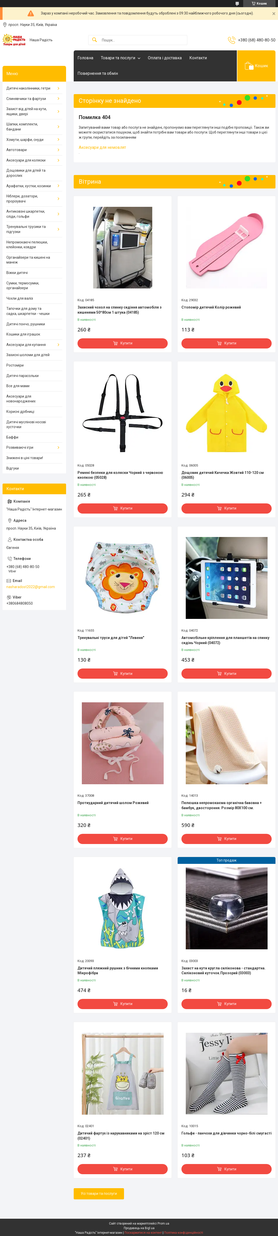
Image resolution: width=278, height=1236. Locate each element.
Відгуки (12, 468)
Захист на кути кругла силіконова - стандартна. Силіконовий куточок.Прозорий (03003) (223, 970)
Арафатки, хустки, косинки (28, 186)
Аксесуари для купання (26, 345)
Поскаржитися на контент (143, 1232)
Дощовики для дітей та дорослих (25, 173)
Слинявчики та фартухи (26, 99)
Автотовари (16, 150)
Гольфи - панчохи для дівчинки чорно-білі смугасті (226, 1133)
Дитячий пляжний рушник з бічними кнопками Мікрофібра (118, 970)
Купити (126, 343)
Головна (85, 57)
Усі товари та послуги (99, 1193)
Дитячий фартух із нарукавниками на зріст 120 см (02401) (121, 1135)
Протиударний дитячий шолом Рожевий (113, 803)
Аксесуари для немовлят (102, 147)
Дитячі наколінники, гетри (28, 88)
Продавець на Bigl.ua (139, 1228)
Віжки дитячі (17, 273)
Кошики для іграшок (23, 334)
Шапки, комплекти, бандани (22, 126)
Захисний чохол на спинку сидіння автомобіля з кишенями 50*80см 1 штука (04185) (120, 309)
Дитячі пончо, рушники (25, 324)
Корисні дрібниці (20, 412)
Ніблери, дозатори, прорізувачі (22, 198)
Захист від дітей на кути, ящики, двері (26, 111)
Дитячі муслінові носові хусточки (26, 424)
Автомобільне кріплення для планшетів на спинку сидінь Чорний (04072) (225, 640)
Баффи (12, 437)
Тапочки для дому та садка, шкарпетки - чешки (28, 311)
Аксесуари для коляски (25, 160)
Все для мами (17, 386)
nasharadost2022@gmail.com (30, 587)
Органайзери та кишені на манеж (28, 260)
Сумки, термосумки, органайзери (22, 285)
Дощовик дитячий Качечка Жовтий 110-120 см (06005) (222, 475)
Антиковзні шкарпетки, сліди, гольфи (25, 214)
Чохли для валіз (19, 298)
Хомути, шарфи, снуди (24, 140)
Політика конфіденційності (183, 1232)
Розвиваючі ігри (19, 447)
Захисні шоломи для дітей (28, 355)
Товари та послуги (118, 57)
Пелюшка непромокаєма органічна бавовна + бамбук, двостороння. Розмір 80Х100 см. (221, 805)
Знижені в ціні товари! (24, 458)
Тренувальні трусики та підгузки (26, 229)
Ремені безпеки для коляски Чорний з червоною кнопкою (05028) (120, 475)
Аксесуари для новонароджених (21, 398)
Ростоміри (15, 365)
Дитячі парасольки (22, 376)
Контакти (198, 57)
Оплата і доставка (165, 57)
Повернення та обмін (98, 73)
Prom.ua (163, 1223)
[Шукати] (94, 40)
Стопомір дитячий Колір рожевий (211, 307)
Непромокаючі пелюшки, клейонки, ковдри (27, 244)
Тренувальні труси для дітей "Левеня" (111, 638)
